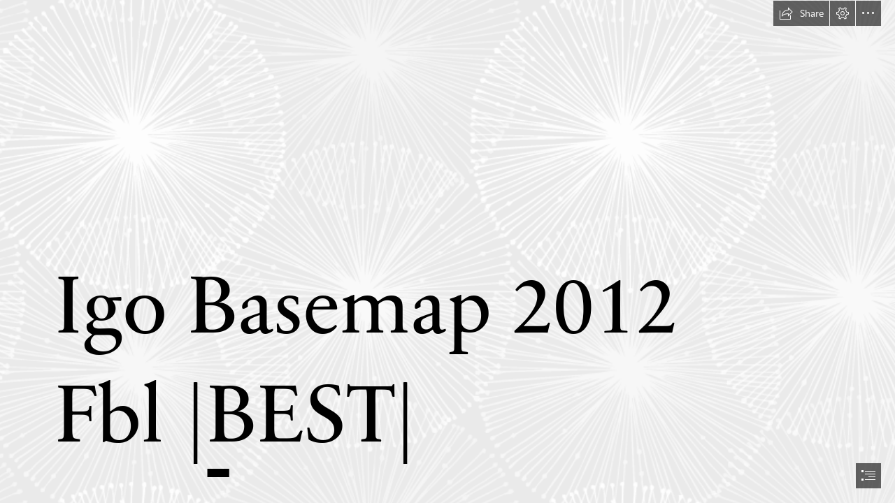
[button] (801, 13)
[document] (447, 251)
